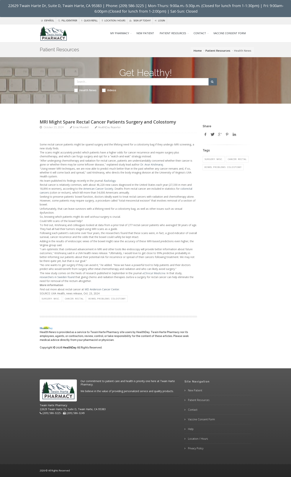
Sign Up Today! (140, 20)
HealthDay (69, 347)
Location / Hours (113, 20)
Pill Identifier (67, 20)
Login (160, 20)
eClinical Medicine (153, 273)
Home (198, 50)
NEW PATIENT (145, 33)
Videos (109, 90)
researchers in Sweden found (57, 277)
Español (47, 20)
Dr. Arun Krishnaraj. (152, 164)
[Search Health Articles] (141, 81)
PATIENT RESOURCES (173, 33)
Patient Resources (217, 50)
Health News (85, 90)
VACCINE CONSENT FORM (229, 33)
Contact (192, 409)
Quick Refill (89, 20)
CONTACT (200, 33)
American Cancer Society (98, 188)
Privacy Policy (195, 448)
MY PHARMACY (119, 33)
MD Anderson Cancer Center (102, 289)
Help (190, 429)
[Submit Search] (213, 81)
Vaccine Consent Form (201, 419)
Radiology (110, 180)
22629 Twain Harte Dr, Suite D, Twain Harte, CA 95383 (55, 5)
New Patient (194, 390)
